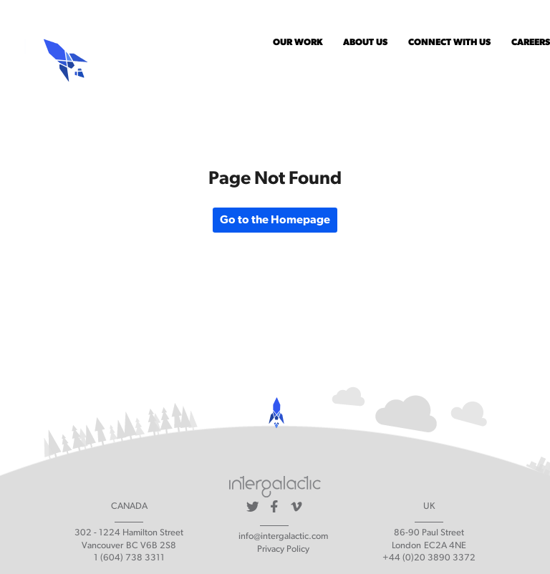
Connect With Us (449, 42)
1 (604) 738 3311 (129, 558)
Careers (530, 42)
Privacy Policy (283, 549)
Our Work (298, 42)
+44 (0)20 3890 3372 (429, 558)
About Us (365, 42)
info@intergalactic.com (283, 536)
